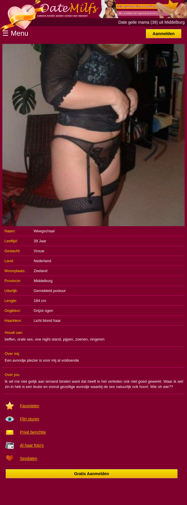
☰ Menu (15, 33)
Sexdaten (28, 458)
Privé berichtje (33, 432)
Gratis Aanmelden (91, 473)
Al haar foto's (32, 445)
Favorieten (29, 405)
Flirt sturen (29, 419)
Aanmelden (163, 33)
